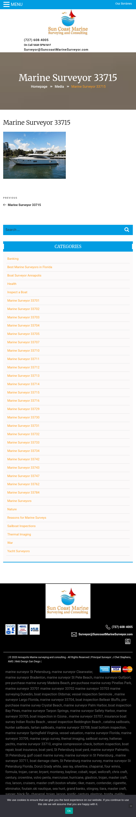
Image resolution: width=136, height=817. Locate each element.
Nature (12, 509)
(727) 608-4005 (36, 40)
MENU (17, 4)
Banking (13, 259)
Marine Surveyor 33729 (23, 409)
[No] (131, 806)
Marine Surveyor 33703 (23, 317)
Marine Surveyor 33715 (23, 392)
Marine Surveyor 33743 (23, 468)
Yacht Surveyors (18, 551)
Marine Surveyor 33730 (23, 417)
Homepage (39, 87)
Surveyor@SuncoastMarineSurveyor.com (56, 49)
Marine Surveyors (19, 501)
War (10, 543)
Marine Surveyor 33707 (23, 342)
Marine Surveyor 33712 (23, 367)
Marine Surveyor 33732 (23, 434)
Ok (69, 810)
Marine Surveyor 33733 (23, 442)
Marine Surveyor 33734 (23, 451)
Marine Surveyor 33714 (23, 384)
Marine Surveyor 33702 (23, 309)
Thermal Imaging (19, 534)
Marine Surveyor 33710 (23, 351)
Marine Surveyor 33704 (23, 325)
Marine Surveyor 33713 (23, 376)
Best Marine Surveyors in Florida (29, 267)
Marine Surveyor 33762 (23, 484)
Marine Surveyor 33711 (23, 359)
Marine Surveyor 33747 (23, 476)
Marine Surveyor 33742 (23, 459)
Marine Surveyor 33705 (23, 334)
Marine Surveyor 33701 (23, 300)
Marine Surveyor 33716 (23, 401)
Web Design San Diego (27, 661)
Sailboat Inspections (21, 526)
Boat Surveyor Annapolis (24, 275)
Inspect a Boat (17, 292)
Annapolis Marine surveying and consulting (42, 657)
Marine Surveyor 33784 (23, 492)
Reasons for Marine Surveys (26, 518)
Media (59, 87)
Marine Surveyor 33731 (23, 426)
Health (12, 284)
